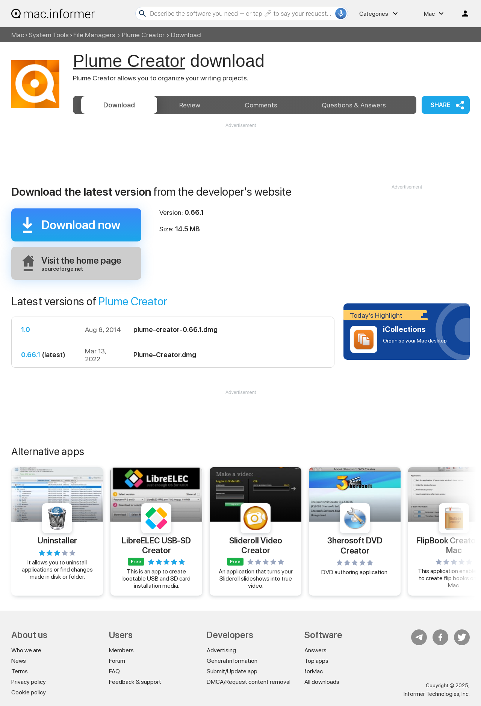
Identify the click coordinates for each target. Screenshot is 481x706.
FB (440, 637)
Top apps (316, 660)
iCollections (404, 329)
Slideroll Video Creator (255, 545)
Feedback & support (135, 681)
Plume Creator (143, 35)
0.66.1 (30, 355)
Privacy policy (28, 681)
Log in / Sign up (461, 13)
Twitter (462, 637)
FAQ (114, 671)
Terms (19, 671)
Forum (117, 660)
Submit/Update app (232, 671)
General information (232, 660)
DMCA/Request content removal (248, 681)
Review (189, 105)
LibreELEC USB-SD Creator (156, 545)
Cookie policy (28, 692)
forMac (313, 671)
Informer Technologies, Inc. (437, 694)
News (18, 660)
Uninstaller (57, 540)
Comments (261, 105)
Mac (17, 35)
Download (119, 105)
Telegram (419, 637)
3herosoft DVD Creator (355, 545)
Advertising (221, 650)
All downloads (321, 681)
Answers (354, 105)
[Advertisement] (240, 151)
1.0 (25, 329)
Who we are (26, 650)
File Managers (94, 35)
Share (440, 105)
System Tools (49, 35)
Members (121, 650)
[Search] (241, 13)
